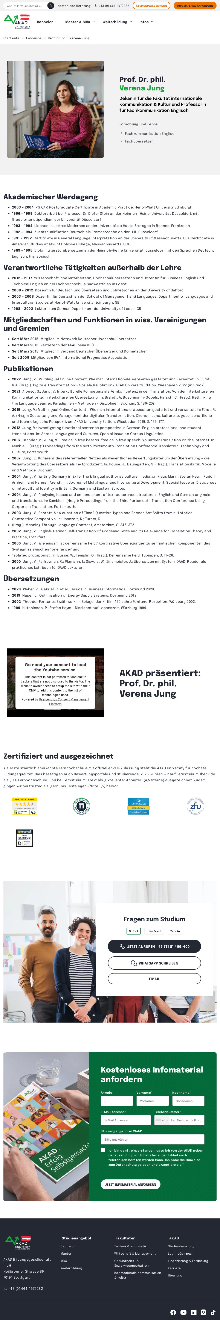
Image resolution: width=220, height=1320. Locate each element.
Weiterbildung (114, 20)
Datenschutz (126, 1162)
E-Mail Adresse (113, 1110)
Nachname (181, 1090)
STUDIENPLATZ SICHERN (151, 5)
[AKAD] (16, 20)
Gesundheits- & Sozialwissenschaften (131, 1261)
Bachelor (45, 20)
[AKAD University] (17, 1241)
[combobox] (162, 1118)
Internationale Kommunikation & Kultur (137, 1273)
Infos (144, 20)
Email (154, 976)
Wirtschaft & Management (135, 1251)
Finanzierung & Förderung (188, 1259)
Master (66, 1251)
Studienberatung (181, 1244)
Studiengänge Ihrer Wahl (121, 1129)
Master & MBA (77, 20)
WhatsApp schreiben (155, 961)
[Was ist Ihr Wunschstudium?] (25, 6)
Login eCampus (180, 1251)
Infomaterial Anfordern (195, 5)
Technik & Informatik (130, 1244)
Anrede (106, 1090)
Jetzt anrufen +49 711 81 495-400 (154, 944)
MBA (64, 1259)
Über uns (175, 1273)
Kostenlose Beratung (74, 6)
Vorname (144, 1090)
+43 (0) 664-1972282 (111, 6)
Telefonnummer (167, 1110)
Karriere (174, 1266)
